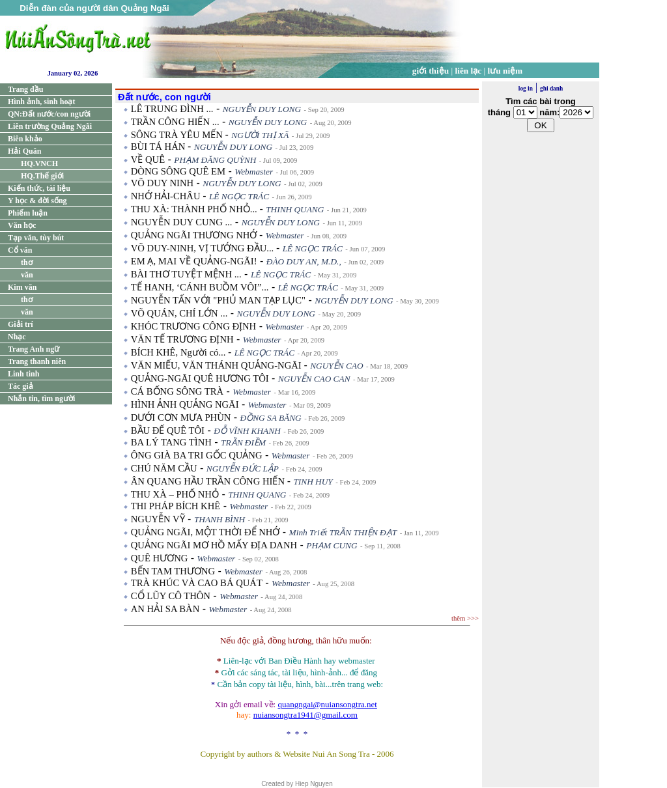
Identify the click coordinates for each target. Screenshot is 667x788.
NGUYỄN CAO (336, 366)
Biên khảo (25, 138)
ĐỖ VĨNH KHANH (247, 431)
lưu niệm (505, 71)
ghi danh (551, 88)
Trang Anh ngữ (33, 349)
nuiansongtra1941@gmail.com (305, 715)
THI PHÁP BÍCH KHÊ (175, 506)
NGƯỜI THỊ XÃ (260, 135)
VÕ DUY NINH (162, 183)
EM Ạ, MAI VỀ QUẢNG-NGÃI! (194, 261)
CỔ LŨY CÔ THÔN (170, 596)
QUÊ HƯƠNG (159, 558)
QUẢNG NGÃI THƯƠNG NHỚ (195, 235)
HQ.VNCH (39, 163)
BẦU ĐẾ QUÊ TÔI (168, 430)
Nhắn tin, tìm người (41, 398)
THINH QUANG (295, 209)
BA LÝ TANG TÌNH (171, 442)
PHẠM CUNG (331, 545)
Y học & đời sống (37, 200)
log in (525, 88)
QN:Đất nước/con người (49, 114)
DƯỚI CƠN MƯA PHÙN (181, 417)
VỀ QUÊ (148, 159)
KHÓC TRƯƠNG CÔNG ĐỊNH (193, 326)
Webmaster (253, 171)
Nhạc (17, 336)
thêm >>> (465, 618)
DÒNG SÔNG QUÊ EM (178, 171)
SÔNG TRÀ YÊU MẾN (178, 135)
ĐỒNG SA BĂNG (271, 418)
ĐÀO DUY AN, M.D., (303, 261)
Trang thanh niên (37, 361)
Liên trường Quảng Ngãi (50, 126)
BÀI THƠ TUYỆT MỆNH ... (186, 274)
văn (27, 274)
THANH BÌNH (219, 519)
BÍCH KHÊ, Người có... (179, 352)
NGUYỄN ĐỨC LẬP (242, 468)
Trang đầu (25, 89)
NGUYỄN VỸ (158, 519)
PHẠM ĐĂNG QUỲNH (215, 160)
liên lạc (468, 71)
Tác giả (20, 386)
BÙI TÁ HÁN (159, 146)
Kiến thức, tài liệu (39, 188)
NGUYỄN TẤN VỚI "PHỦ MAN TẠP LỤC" (218, 300)
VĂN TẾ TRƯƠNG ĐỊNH (182, 339)
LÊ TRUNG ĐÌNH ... (172, 109)
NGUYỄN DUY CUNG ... (182, 222)
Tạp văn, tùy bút (36, 237)
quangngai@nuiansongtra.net (326, 704)
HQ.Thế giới (42, 175)
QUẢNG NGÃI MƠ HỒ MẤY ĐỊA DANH (214, 545)
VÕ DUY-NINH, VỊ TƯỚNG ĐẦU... (203, 248)
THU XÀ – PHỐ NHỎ (175, 494)
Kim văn (22, 287)
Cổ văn (20, 250)
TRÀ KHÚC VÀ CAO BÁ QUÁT (197, 583)
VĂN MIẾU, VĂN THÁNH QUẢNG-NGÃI (217, 365)
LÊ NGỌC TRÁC (239, 196)
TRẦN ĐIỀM (243, 442)
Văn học (22, 225)
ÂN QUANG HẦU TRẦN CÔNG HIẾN (209, 481)
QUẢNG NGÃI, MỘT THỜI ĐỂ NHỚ (205, 532)
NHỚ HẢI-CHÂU (167, 196)
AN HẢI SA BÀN (165, 609)
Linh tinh (23, 373)
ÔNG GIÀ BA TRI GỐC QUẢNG (197, 455)
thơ (27, 262)
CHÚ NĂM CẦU (164, 468)
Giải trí (20, 324)
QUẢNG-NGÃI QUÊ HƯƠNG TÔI (200, 378)
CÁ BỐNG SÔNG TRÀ (177, 391)
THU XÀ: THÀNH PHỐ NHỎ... (195, 209)
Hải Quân (24, 151)
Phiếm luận (28, 213)
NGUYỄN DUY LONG (262, 109)
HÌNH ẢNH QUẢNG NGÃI (185, 404)
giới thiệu (430, 71)
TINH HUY (312, 481)
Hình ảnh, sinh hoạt (41, 101)
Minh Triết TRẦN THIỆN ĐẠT (343, 532)
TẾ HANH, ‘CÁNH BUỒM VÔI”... (200, 287)
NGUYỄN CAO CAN (314, 379)
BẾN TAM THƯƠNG (173, 571)
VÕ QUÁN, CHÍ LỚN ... (179, 313)
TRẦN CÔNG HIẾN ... (175, 122)
